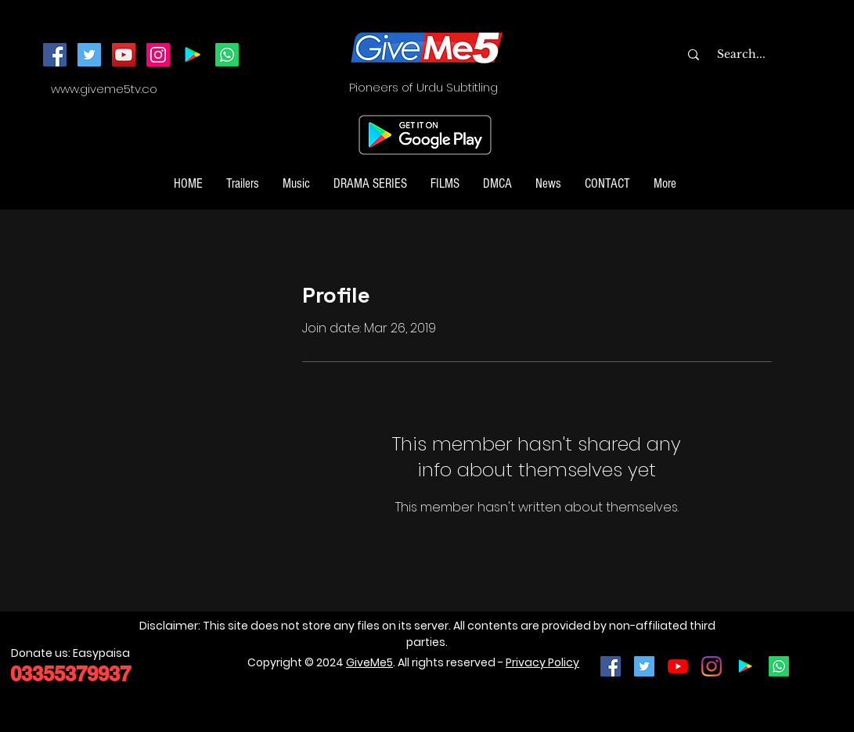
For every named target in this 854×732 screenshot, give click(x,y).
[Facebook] (55, 54)
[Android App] (192, 54)
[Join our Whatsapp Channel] (227, 54)
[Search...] (772, 55)
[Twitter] (89, 54)
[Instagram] (158, 54)
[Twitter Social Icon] (644, 666)
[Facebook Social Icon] (610, 666)
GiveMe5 (369, 662)
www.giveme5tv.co (104, 89)
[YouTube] (123, 54)
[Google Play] (745, 666)
